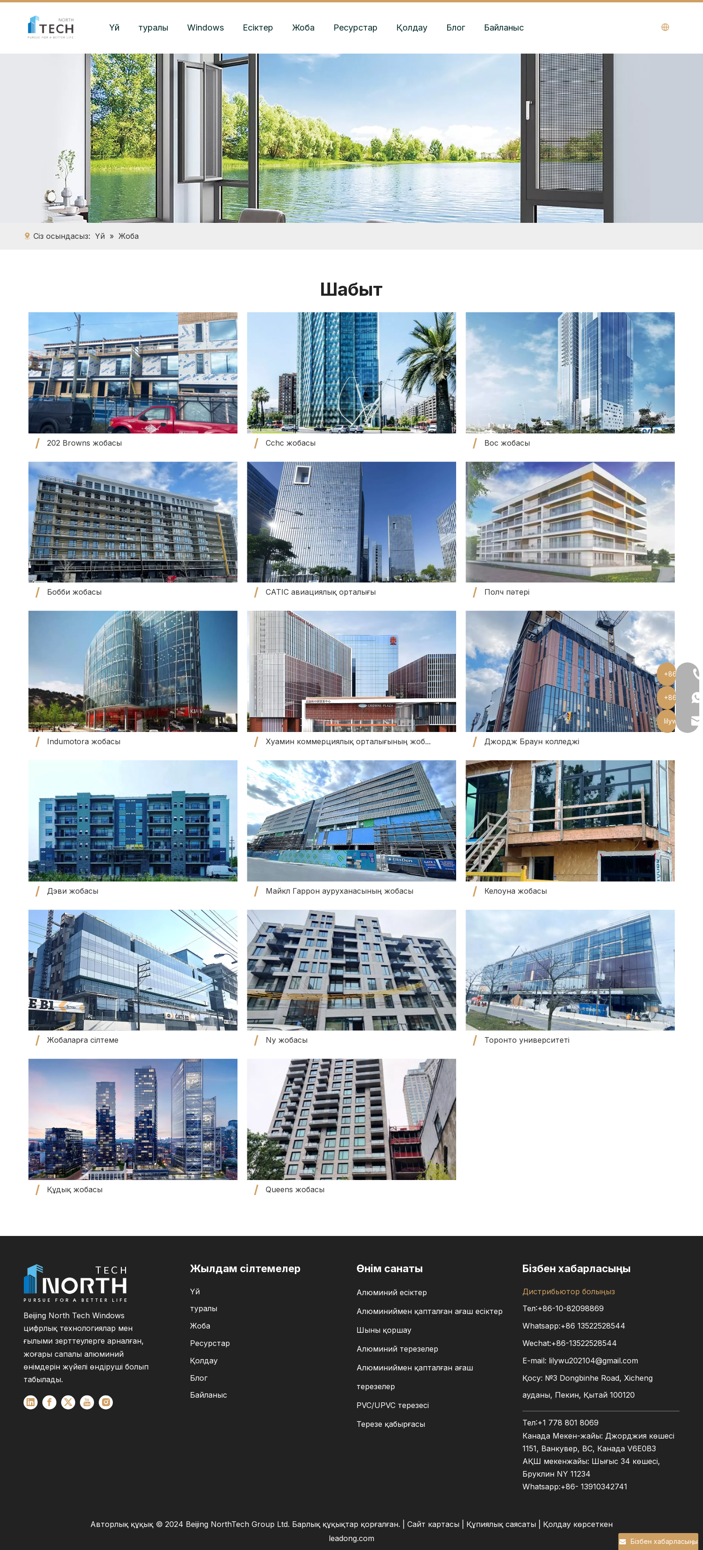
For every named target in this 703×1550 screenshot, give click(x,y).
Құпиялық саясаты (502, 1524)
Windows (205, 27)
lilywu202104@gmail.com (593, 1360)
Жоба (303, 27)
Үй (114, 27)
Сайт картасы (433, 1524)
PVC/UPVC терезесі (392, 1405)
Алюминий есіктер (391, 1292)
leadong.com (351, 1538)
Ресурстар (355, 27)
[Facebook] (49, 1402)
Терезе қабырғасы (390, 1424)
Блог (455, 27)
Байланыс (504, 27)
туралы (153, 27)
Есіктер (258, 27)
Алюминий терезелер (397, 1348)
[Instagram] (106, 1402)
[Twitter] (68, 1402)
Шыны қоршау (383, 1330)
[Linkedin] (31, 1402)
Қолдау (411, 27)
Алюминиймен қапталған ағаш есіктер (429, 1311)
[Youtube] (87, 1402)
